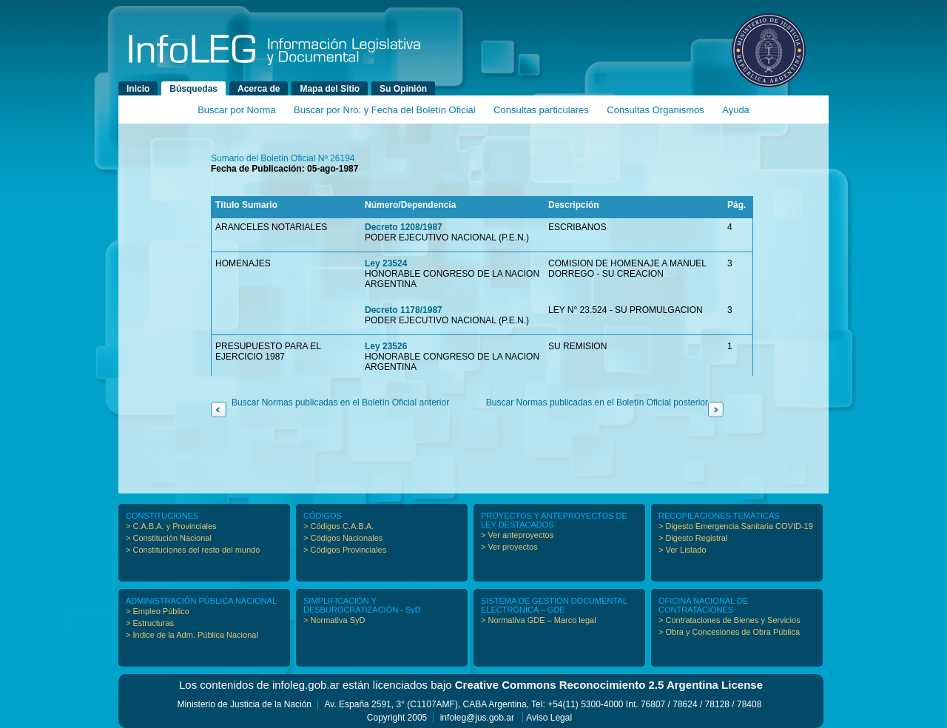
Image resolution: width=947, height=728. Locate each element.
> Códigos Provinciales (344, 549)
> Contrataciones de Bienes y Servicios (729, 620)
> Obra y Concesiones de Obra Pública (729, 631)
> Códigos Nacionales (342, 537)
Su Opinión (403, 89)
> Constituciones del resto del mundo (193, 549)
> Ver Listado (682, 549)
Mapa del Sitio (330, 89)
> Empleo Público (157, 611)
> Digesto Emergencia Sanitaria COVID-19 (735, 526)
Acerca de (258, 89)
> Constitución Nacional (169, 537)
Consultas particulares (541, 109)
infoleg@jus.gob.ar (477, 717)
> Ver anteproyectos (517, 534)
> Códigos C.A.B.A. (338, 526)
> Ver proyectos (509, 546)
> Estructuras (150, 623)
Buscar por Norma (236, 109)
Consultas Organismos (655, 109)
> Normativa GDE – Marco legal (538, 620)
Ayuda (735, 109)
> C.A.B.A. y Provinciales (171, 526)
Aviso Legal (549, 717)
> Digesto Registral (692, 537)
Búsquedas (193, 89)
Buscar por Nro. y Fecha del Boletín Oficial (385, 109)
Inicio (138, 89)
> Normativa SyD (334, 620)
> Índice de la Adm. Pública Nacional (192, 634)
